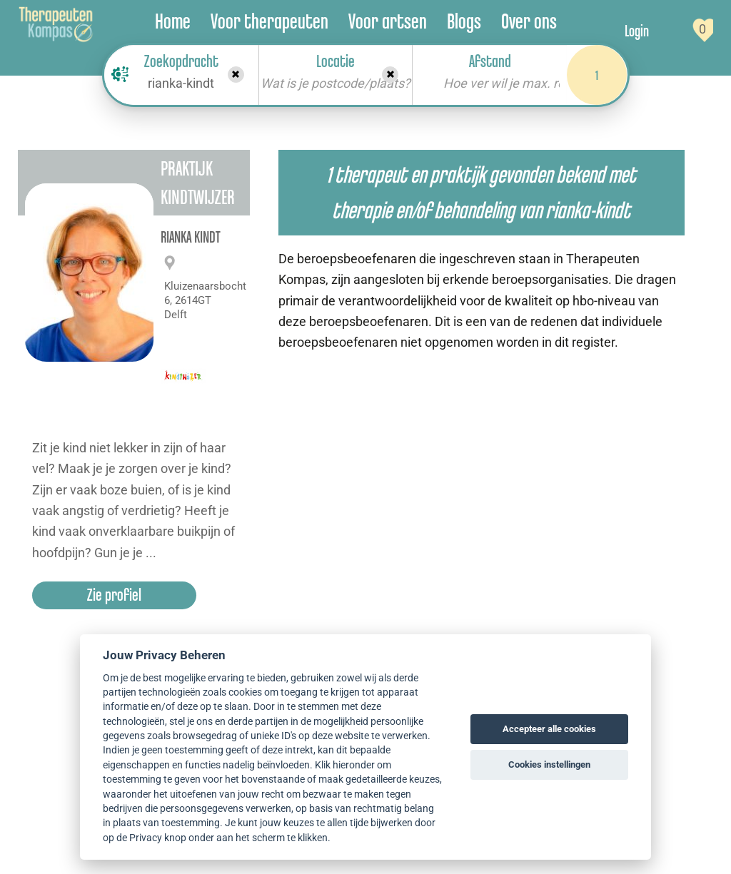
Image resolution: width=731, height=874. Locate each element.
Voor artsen (387, 21)
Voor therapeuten (269, 21)
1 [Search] (596, 75)
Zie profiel (114, 594)
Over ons (529, 21)
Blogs (464, 21)
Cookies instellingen (549, 764)
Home (173, 21)
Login (637, 30)
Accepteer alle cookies (549, 728)
